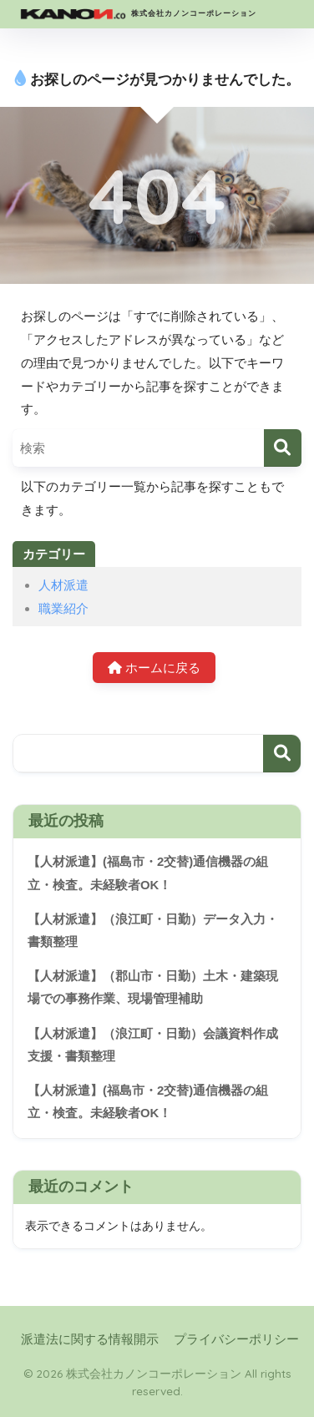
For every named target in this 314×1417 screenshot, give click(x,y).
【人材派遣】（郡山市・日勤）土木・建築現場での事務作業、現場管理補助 (153, 987)
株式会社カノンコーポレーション (136, 14)
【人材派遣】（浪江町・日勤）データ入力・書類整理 (153, 931)
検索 (282, 753)
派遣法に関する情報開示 (90, 1339)
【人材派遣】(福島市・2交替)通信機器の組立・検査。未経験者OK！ (148, 873)
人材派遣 (63, 585)
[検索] (282, 448)
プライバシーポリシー (236, 1339)
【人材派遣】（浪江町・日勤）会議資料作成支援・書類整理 (153, 1045)
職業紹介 (63, 608)
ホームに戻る (154, 667)
